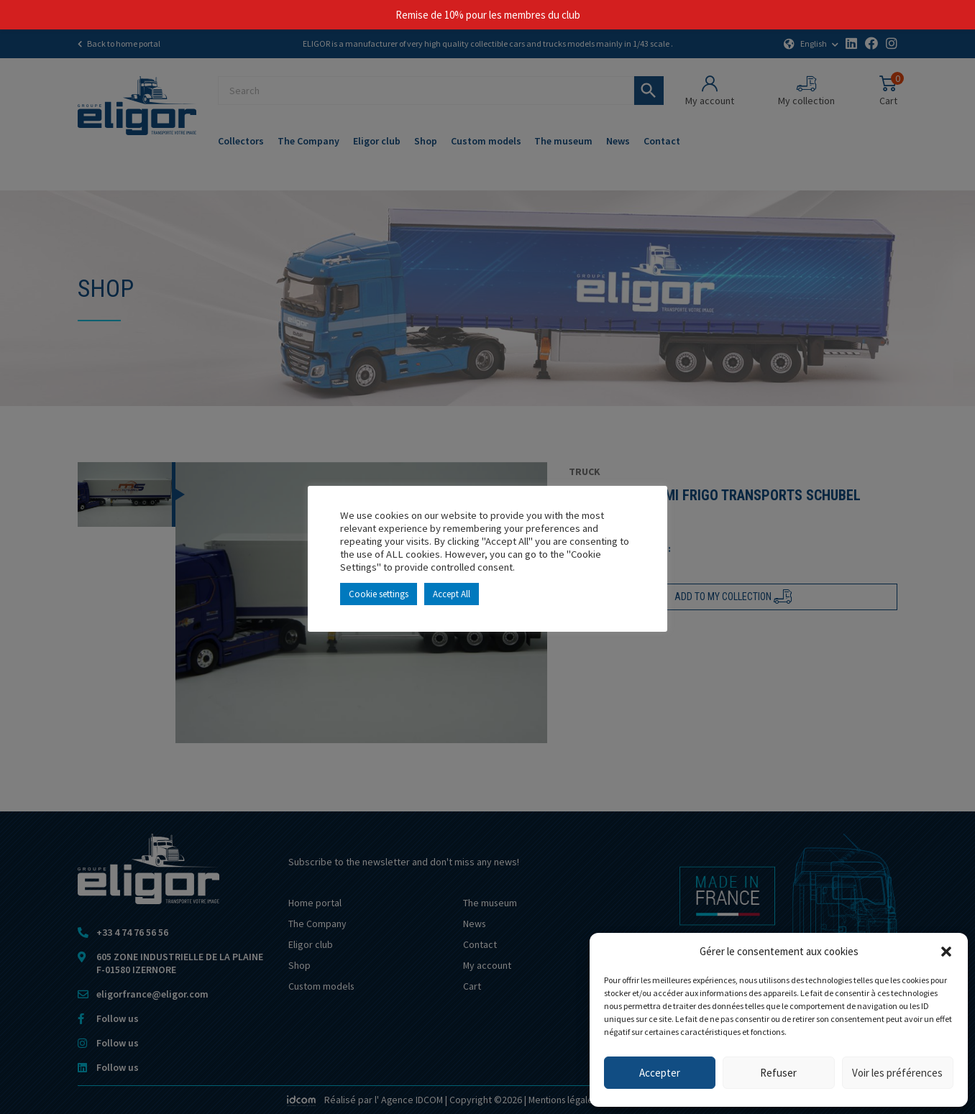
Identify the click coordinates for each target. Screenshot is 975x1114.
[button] (946, 951)
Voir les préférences (897, 1073)
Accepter (659, 1073)
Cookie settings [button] (378, 594)
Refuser (778, 1073)
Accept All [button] (451, 594)
